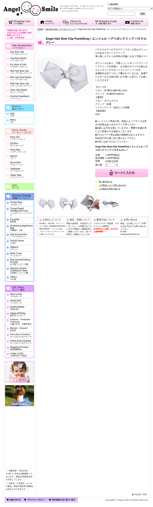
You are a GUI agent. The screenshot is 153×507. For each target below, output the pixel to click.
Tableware (17, 170)
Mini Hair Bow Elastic (20, 78)
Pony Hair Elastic (19, 91)
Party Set (18, 138)
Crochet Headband (19, 97)
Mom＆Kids (16, 295)
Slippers (14, 248)
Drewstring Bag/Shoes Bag (21, 228)
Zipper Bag (17, 176)
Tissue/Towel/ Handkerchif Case (21, 211)
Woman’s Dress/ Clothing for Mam (19, 270)
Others (13, 278)
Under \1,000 (18, 354)
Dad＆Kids (16, 301)
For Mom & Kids (19, 65)
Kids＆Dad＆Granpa (21, 342)
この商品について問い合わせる (112, 185)
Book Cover (16, 254)
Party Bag (18, 151)
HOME (40, 29)
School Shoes (17, 242)
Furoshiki (14, 220)
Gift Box (17, 144)
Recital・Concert (18, 329)
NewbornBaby (17, 308)
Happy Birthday (18, 314)
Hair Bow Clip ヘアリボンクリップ (61, 29)
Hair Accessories (18, 235)
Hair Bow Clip (19, 53)
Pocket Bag (16, 203)
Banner (13, 157)
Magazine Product (19, 348)
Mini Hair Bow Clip (21, 72)
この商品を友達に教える (109, 189)
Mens (13, 121)
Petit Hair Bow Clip (21, 84)
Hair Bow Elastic (18, 59)
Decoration (17, 163)
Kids (12, 114)
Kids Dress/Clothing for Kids (20, 262)
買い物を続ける (105, 182)
